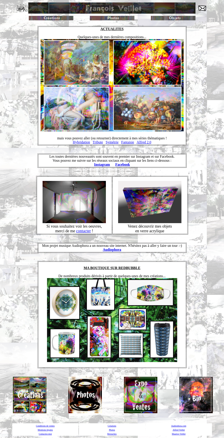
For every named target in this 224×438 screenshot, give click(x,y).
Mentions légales (45, 430)
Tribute (98, 142)
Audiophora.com (178, 426)
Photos (112, 430)
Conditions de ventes (45, 426)
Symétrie (112, 142)
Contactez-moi (45, 434)
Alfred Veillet (179, 430)
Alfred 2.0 (144, 142)
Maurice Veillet (179, 434)
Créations (112, 426)
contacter (83, 231)
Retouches (112, 434)
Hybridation (81, 142)
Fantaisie (127, 142)
